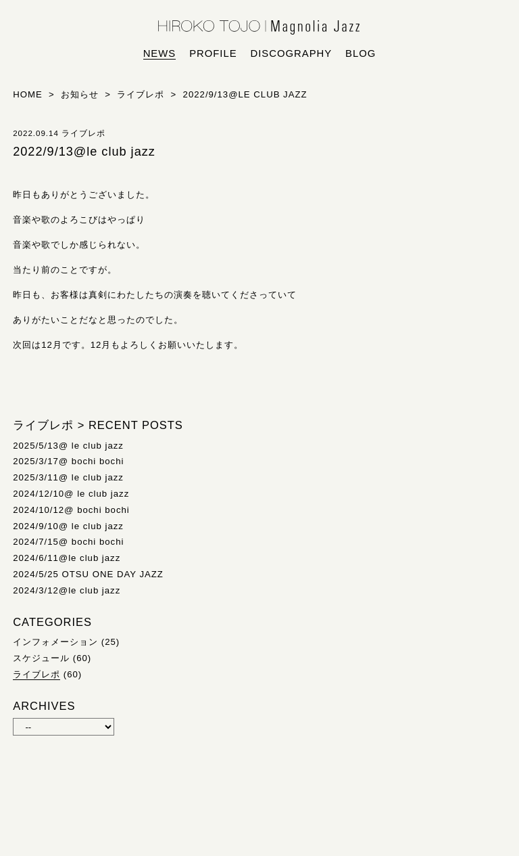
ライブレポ (36, 674)
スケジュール (41, 658)
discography (291, 53)
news (159, 53)
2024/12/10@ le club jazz (71, 494)
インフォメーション (55, 642)
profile (213, 53)
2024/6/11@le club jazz (66, 558)
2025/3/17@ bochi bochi (68, 461)
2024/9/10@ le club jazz (68, 526)
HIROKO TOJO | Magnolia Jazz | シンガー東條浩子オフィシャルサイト (259, 27)
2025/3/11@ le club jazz (68, 477)
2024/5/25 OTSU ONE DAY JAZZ (88, 574)
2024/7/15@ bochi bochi (68, 542)
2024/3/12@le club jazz (66, 590)
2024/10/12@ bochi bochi (71, 510)
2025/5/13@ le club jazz (68, 446)
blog (360, 53)
